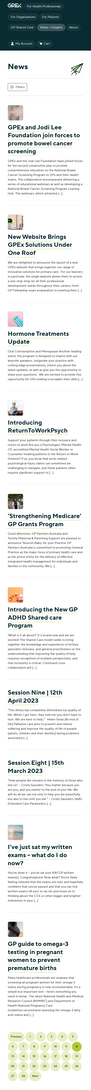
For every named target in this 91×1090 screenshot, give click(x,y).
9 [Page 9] (45, 1046)
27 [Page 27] (12, 1076)
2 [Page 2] (41, 1036)
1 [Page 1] (30, 1036)
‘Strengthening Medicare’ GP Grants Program (44, 520)
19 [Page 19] (77, 1056)
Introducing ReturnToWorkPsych (38, 427)
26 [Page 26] (76, 1066)
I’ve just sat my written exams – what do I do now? (40, 855)
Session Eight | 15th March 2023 (36, 767)
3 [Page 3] (51, 1036)
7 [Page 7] (23, 1046)
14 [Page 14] (23, 1056)
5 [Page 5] (73, 1036)
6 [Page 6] (13, 1046)
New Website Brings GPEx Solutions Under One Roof (40, 245)
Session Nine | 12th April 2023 (35, 697)
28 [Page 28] (23, 1076)
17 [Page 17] (55, 1056)
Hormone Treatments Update (38, 338)
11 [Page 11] (66, 1046)
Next (35, 1076)
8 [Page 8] (34, 1046)
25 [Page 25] (66, 1066)
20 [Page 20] (12, 1066)
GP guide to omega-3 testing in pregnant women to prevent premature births (38, 956)
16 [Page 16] (45, 1056)
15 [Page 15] (34, 1056)
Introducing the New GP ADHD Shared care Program (43, 618)
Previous (16, 1036)
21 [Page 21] (23, 1066)
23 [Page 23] (44, 1066)
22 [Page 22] (34, 1066)
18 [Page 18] (66, 1056)
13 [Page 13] (12, 1056)
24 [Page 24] (55, 1066)
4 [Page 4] (62, 1036)
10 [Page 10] (55, 1046)
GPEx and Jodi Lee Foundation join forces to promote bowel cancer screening (44, 140)
